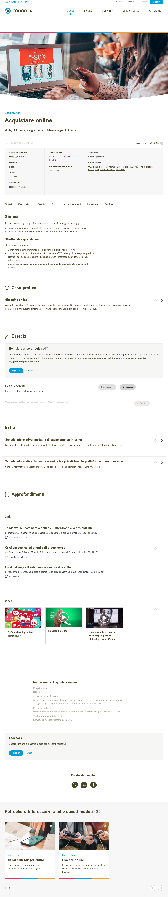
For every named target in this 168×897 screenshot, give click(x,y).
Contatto (118, 2)
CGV (90, 152)
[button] (161, 128)
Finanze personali (96, 142)
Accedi (143, 2)
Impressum (92, 190)
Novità (88, 10)
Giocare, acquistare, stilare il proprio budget (43, 91)
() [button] (19, 128)
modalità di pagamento (127, 152)
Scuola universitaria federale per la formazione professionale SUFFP (85, 697)
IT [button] (109, 2)
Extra (55, 190)
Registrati (16, 356)
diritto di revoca (107, 155)
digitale (12, 152)
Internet (112, 152)
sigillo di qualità (100, 152)
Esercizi (41, 190)
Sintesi (8, 190)
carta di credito (145, 152)
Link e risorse (130, 10)
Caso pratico (24, 190)
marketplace (93, 155)
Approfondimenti (72, 190)
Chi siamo (156, 10)
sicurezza (120, 155)
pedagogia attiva (16, 142)
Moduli (70, 10)
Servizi (107, 10)
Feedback (110, 190)
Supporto (130, 2)
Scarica (128, 373)
